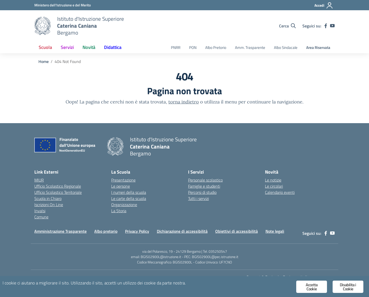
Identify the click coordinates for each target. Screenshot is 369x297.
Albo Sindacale (286, 47)
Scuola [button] (45, 47)
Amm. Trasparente (250, 47)
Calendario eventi (280, 192)
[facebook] (325, 26)
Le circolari (274, 186)
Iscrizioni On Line (48, 204)
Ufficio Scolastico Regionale (57, 186)
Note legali (274, 231)
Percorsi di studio (202, 192)
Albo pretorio (105, 231)
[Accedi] (324, 5)
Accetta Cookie (311, 287)
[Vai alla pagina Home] (43, 61)
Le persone (120, 186)
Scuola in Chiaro (47, 198)
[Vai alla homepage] (42, 26)
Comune (41, 217)
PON (193, 47)
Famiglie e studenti (204, 186)
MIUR (39, 180)
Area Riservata (318, 47)
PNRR (175, 47)
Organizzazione (124, 204)
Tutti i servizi (198, 198)
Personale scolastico (205, 180)
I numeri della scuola (128, 192)
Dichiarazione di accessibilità (182, 231)
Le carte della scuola (128, 198)
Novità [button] (89, 47)
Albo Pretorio (215, 47)
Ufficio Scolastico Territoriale (58, 192)
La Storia (118, 211)
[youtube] (332, 26)
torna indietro (183, 102)
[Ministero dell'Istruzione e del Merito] (62, 5)
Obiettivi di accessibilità (236, 231)
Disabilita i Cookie (348, 287)
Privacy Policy (137, 231)
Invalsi (39, 211)
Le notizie (273, 180)
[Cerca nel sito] (287, 26)
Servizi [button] (67, 47)
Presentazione (123, 180)
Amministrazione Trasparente (60, 231)
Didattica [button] (112, 47)
